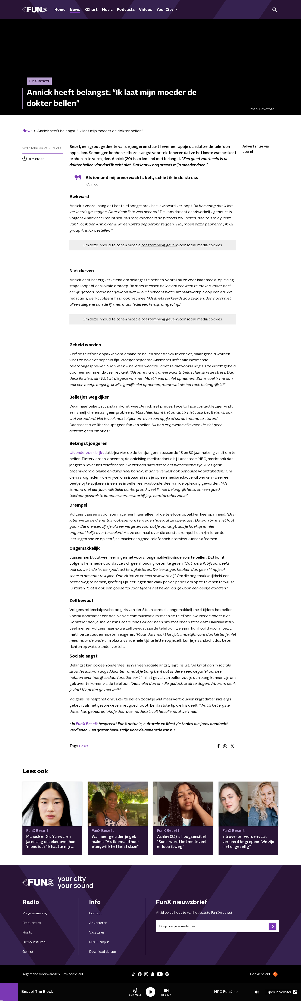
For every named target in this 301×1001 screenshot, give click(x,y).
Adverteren (98, 923)
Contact (95, 913)
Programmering (34, 913)
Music (107, 10)
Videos (145, 10)
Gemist (27, 951)
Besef (83, 746)
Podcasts (126, 10)
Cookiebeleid (260, 974)
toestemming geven (159, 245)
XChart (91, 10)
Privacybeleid (72, 974)
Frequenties (31, 923)
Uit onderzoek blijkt (86, 453)
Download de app (102, 951)
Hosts (27, 932)
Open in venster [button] (282, 992)
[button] (135, 992)
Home (60, 10)
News (75, 10)
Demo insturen (34, 942)
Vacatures (97, 932)
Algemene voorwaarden (41, 974)
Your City (166, 10)
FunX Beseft (87, 724)
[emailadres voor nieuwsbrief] (217, 926)
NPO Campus (99, 942)
